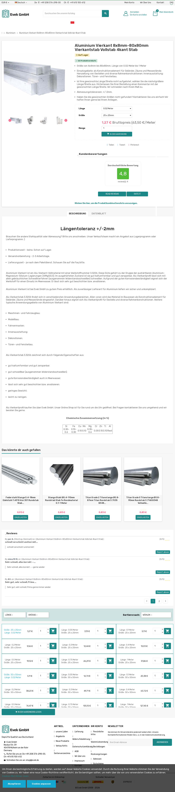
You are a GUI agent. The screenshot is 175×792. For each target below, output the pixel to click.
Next (165, 601)
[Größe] (116, 115)
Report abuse (163, 552)
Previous (146, 601)
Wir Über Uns (145, 2)
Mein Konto (129, 2)
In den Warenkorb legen (53, 631)
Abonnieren (162, 742)
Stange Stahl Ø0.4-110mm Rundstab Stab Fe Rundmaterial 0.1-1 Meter (61, 500)
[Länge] (116, 108)
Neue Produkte (62, 741)
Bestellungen (99, 746)
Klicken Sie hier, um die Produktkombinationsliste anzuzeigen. (106, 203)
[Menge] (116, 128)
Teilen (110, 145)
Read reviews (112, 194)
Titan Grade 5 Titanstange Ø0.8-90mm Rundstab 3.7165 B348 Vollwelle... (143, 500)
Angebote (60, 736)
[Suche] (76, 13)
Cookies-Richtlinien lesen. (15, 776)
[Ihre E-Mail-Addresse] (130, 742)
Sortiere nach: (131, 615)
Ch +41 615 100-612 (74, 2)
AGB (76, 751)
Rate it (137, 194)
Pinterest (134, 145)
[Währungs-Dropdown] (5, 2)
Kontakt (160, 2)
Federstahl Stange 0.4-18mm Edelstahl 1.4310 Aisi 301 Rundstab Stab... (21, 500)
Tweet (121, 145)
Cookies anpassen (41, 784)
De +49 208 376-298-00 (48, 2)
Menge (82, 128)
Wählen (148, 615)
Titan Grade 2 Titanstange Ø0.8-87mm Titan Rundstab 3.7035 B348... (102, 500)
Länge (82, 108)
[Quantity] (42, 631)
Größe (82, 115)
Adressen (97, 759)
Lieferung (78, 731)
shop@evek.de (32, 760)
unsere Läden (62, 731)
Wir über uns (79, 756)
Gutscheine (98, 763)
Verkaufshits (61, 746)
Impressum (79, 761)
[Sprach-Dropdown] (21, 2)
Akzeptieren (14, 784)
